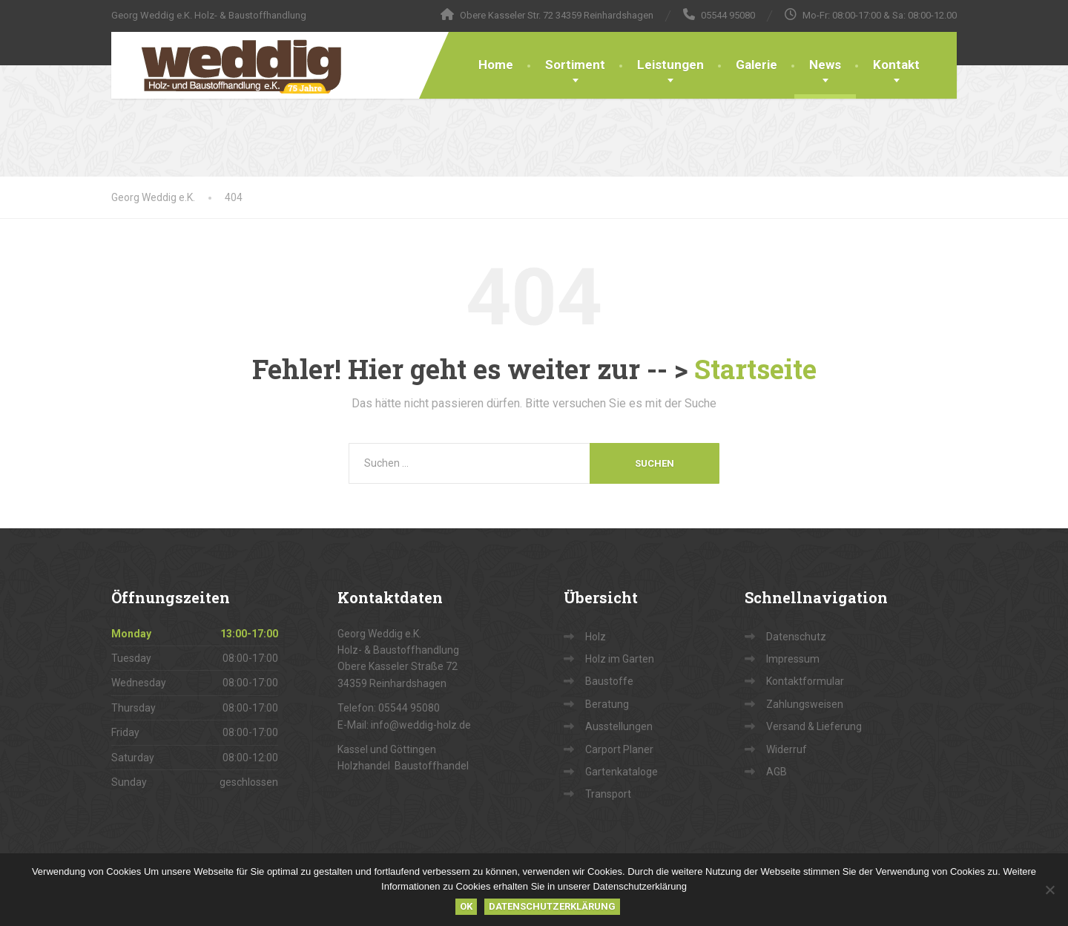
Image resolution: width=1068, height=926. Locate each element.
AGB (776, 772)
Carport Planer (619, 749)
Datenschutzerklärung (552, 906)
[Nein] (1049, 889)
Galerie (756, 64)
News (825, 64)
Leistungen (670, 64)
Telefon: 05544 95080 (388, 708)
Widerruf (786, 749)
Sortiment (575, 64)
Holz (595, 637)
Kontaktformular (805, 681)
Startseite (755, 369)
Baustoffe (609, 681)
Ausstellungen (619, 726)
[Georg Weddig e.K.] (230, 65)
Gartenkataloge (621, 772)
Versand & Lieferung (814, 726)
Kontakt (896, 64)
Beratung (607, 704)
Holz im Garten (619, 659)
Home (495, 64)
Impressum (793, 659)
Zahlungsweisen (804, 704)
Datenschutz (796, 637)
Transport (608, 794)
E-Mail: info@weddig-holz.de (404, 725)
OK (466, 906)
